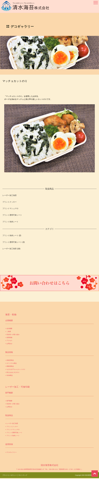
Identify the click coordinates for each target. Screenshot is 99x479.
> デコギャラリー (11, 452)
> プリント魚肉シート (12, 435)
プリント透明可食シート (12, 215)
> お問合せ (8, 343)
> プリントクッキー (11, 426)
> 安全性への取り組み (12, 334)
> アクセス (8, 340)
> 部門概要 (8, 401)
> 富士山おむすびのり (12, 372)
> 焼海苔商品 (9, 360)
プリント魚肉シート (10, 222)
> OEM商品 (9, 375)
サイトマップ (22, 475)
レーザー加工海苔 (9, 195)
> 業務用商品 (9, 366)
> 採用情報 (8, 337)
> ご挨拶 (8, 331)
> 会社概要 (8, 328)
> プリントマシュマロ (12, 429)
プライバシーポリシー (9, 475)
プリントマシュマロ (10, 208)
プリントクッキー (9, 202)
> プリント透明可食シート (13, 432)
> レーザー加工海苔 (11, 423)
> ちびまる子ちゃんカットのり (15, 369)
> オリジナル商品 (11, 363)
